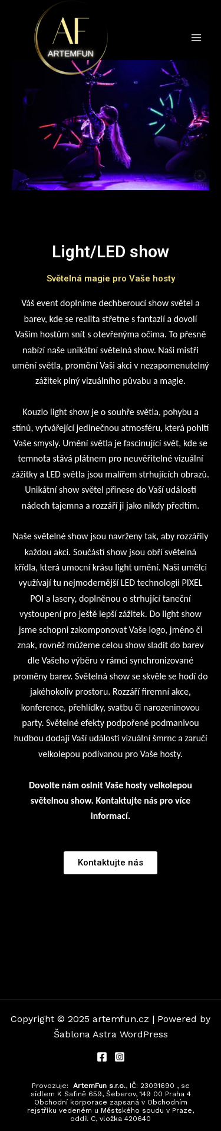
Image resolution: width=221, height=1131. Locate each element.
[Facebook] (102, 1057)
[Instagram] (119, 1057)
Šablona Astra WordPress (111, 1034)
